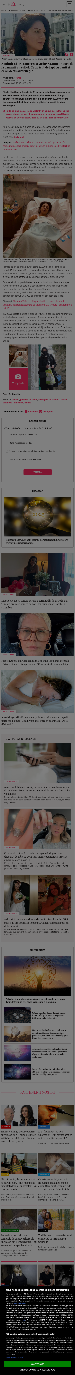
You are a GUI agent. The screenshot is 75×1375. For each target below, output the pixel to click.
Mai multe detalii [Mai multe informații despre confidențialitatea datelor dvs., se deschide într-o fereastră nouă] (20, 1303)
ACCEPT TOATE (37, 1364)
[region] (37, 1330)
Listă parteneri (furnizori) (15, 1357)
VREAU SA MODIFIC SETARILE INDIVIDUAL (37, 1370)
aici (24, 1320)
